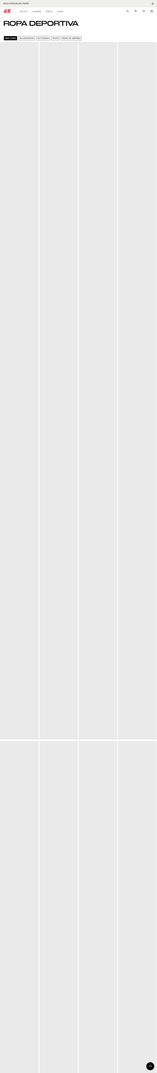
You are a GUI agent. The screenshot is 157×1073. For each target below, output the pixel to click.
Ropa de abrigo (71, 38)
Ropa (55, 38)
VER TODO (10, 38)
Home (60, 11)
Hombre (36, 11)
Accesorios (26, 38)
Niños (49, 11)
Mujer (23, 11)
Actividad (43, 38)
